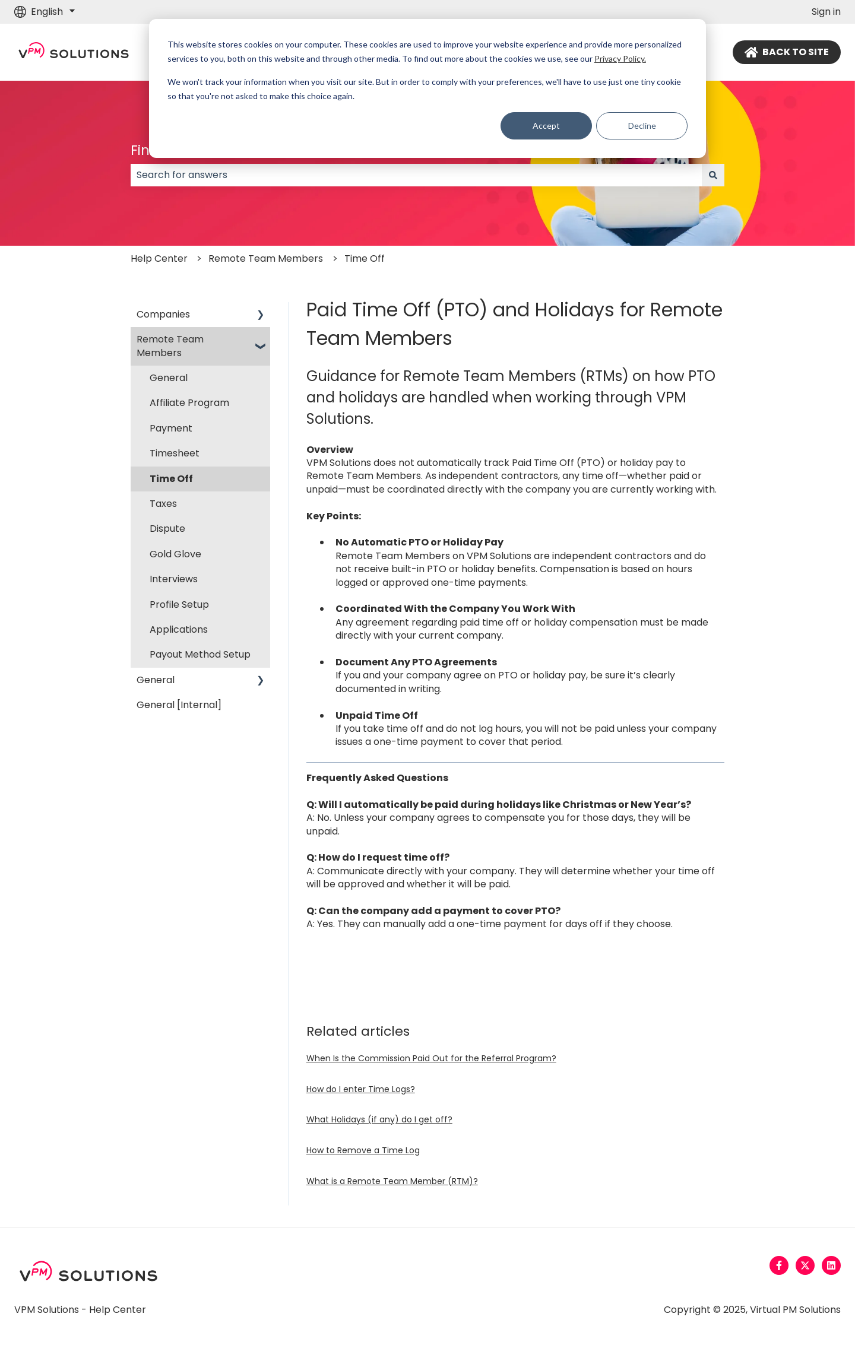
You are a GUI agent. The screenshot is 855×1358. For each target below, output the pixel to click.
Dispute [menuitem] (167, 528)
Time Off (364, 258)
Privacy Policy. (620, 58)
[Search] (713, 175)
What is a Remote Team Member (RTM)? (392, 1181)
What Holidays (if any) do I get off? (379, 1119)
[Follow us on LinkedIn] (831, 1265)
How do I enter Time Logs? (360, 1089)
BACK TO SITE (787, 52)
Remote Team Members (265, 258)
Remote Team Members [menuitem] (170, 345)
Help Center (159, 258)
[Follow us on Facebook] (779, 1265)
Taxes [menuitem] (163, 503)
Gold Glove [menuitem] (175, 554)
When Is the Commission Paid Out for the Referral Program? (431, 1058)
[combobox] (416, 175)
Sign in (826, 11)
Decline (642, 125)
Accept (546, 125)
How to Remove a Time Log (363, 1150)
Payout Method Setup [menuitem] (200, 654)
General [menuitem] (169, 378)
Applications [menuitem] (179, 629)
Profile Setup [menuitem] (179, 604)
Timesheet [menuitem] (175, 453)
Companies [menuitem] (163, 314)
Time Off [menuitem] (171, 479)
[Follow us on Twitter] (805, 1265)
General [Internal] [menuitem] (179, 705)
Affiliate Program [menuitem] (189, 403)
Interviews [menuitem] (174, 579)
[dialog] (427, 88)
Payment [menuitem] (171, 428)
